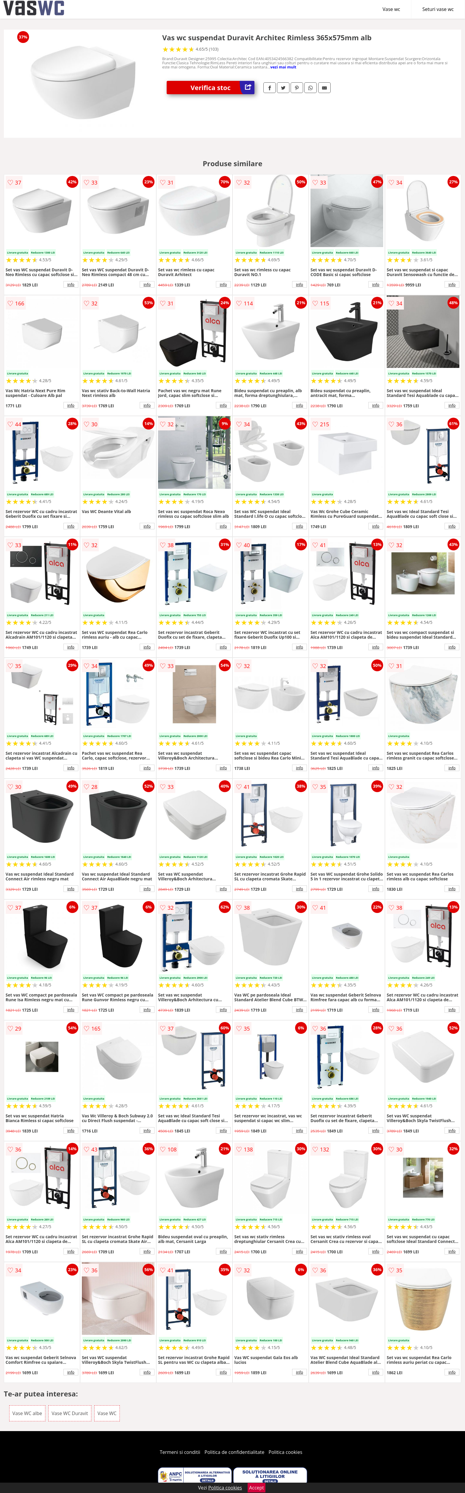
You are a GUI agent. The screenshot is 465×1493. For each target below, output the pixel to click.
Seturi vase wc (438, 9)
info (70, 284)
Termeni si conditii (180, 1452)
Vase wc (391, 9)
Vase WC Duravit (70, 1413)
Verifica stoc (222, 87)
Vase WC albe (27, 1413)
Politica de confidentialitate (235, 1452)
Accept (256, 1487)
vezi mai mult (283, 67)
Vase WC (107, 1413)
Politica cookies (285, 1452)
